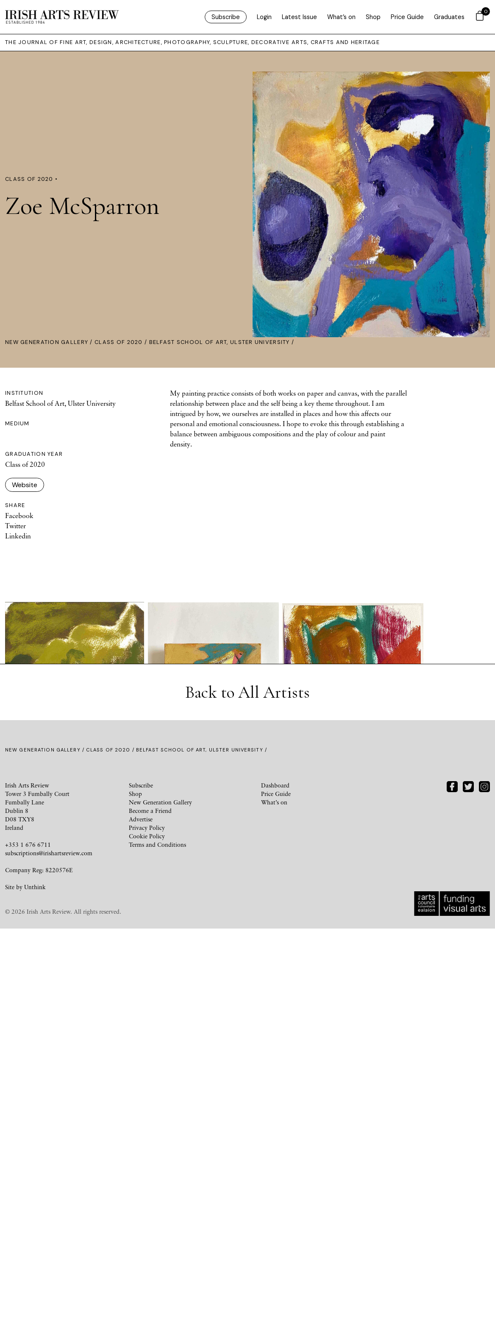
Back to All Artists (247, 1113)
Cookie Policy (147, 1256)
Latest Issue (299, 17)
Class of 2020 (119, 342)
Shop (373, 17)
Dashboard (275, 1205)
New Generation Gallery (46, 342)
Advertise (141, 1239)
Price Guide (407, 17)
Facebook (19, 515)
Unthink (35, 1307)
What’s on (341, 17)
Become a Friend (150, 1231)
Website (24, 484)
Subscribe (225, 17)
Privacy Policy (147, 1248)
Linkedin (18, 536)
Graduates (449, 17)
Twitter (15, 525)
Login (264, 17)
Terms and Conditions (157, 1265)
